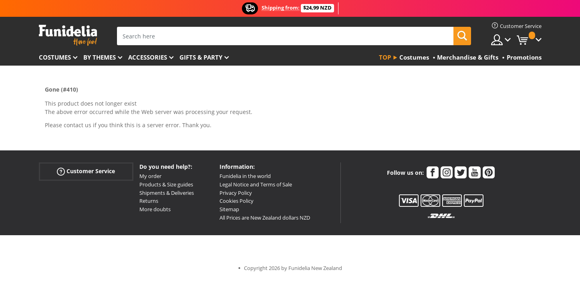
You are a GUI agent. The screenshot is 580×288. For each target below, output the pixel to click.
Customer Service (86, 171)
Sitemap (229, 209)
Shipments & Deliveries (166, 192)
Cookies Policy (237, 200)
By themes (99, 57)
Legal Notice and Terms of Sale (256, 184)
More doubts (155, 209)
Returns (148, 200)
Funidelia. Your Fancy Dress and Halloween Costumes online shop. (68, 35)
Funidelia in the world (245, 176)
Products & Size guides (166, 184)
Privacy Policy (236, 192)
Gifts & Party (200, 57)
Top (385, 57)
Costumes (55, 57)
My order (150, 176)
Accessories (147, 57)
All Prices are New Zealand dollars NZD (265, 217)
